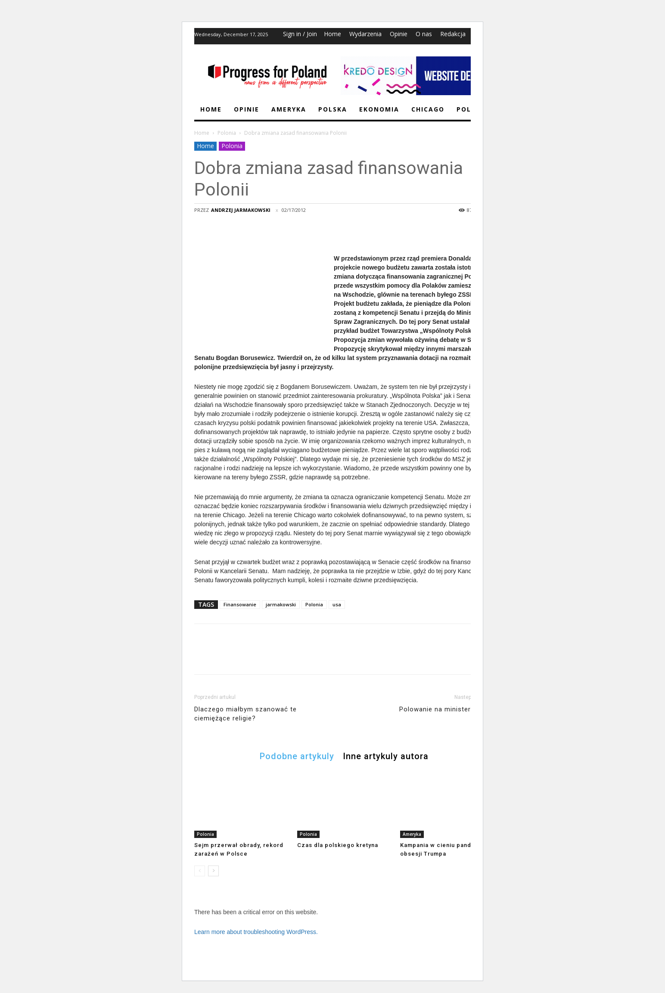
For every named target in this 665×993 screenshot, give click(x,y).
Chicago (427, 109)
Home (332, 34)
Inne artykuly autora (386, 755)
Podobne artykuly (297, 755)
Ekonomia (379, 109)
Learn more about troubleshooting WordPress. (256, 931)
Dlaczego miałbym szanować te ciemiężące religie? (245, 713)
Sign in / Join (300, 34)
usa (336, 604)
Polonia (227, 133)
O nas (424, 34)
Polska (332, 109)
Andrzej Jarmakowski (240, 210)
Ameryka (288, 109)
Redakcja (453, 34)
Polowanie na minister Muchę (446, 709)
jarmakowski (281, 604)
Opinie (398, 34)
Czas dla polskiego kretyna (337, 845)
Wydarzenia (365, 34)
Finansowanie (240, 604)
